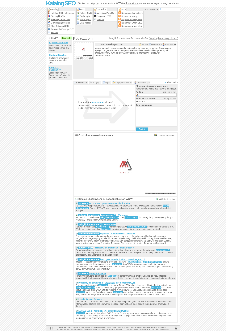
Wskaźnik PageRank (106, 13)
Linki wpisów (86, 23)
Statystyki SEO (58, 16)
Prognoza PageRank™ (55, 68)
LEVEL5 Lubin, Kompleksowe (103, 311)
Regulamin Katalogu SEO (63, 29)
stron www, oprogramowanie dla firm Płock (105, 203)
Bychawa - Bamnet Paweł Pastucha (106, 233)
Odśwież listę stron (167, 199)
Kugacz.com (83, 38)
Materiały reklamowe (60, 19)
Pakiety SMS (86, 13)
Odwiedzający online (60, 23)
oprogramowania (92, 273)
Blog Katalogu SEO (60, 26)
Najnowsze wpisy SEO (131, 23)
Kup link (66, 38)
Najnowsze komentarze (132, 13)
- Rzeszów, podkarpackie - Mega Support (106, 248)
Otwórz (111, 44)
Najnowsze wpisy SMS (131, 19)
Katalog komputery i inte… (163, 38)
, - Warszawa (103, 215)
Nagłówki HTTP (104, 16)
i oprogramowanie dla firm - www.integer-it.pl (111, 259)
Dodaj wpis (85, 16)
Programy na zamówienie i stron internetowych (106, 283)
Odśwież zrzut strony (166, 135)
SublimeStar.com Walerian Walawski (155, 329)
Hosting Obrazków (58, 55)
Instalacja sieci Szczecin (90, 299)
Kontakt (54, 32)
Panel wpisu (85, 19)
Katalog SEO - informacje (62, 13)
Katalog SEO (60, 3)
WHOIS (100, 19)
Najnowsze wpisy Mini (131, 26)
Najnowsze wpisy (129, 16)
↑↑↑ (50, 328)
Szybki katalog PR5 (58, 42)
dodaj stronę (131, 3)
